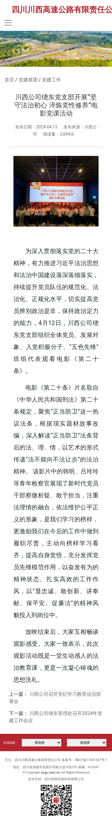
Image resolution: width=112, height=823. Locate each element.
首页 (9, 80)
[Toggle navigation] (8, 22)
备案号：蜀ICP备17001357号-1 (85, 760)
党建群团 (28, 80)
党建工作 (51, 80)
